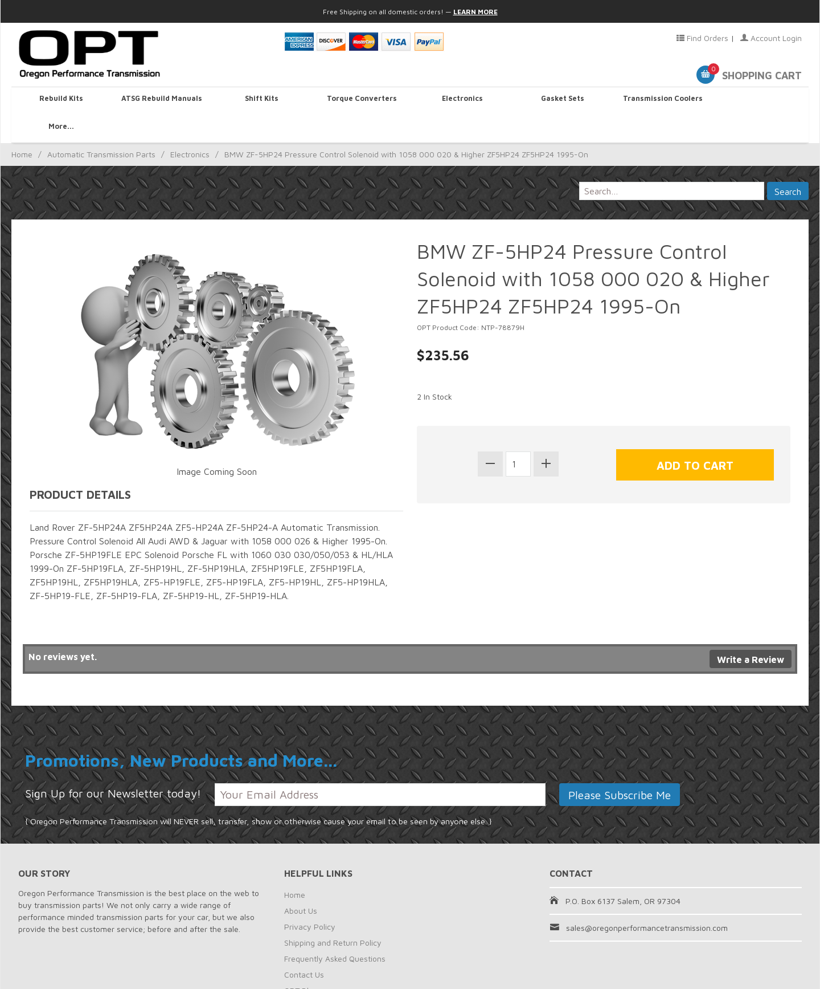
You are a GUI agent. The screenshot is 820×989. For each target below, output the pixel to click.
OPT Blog (301, 962)
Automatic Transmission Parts (101, 127)
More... (759, 100)
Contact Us (304, 946)
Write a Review (750, 632)
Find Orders (702, 38)
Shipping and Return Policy (333, 914)
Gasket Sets (559, 100)
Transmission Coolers (659, 100)
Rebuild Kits (61, 100)
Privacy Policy (309, 898)
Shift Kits (260, 100)
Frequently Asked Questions (335, 930)
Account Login (771, 38)
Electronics (460, 100)
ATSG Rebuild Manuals (161, 100)
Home (21, 127)
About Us (300, 883)
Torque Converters (360, 100)
